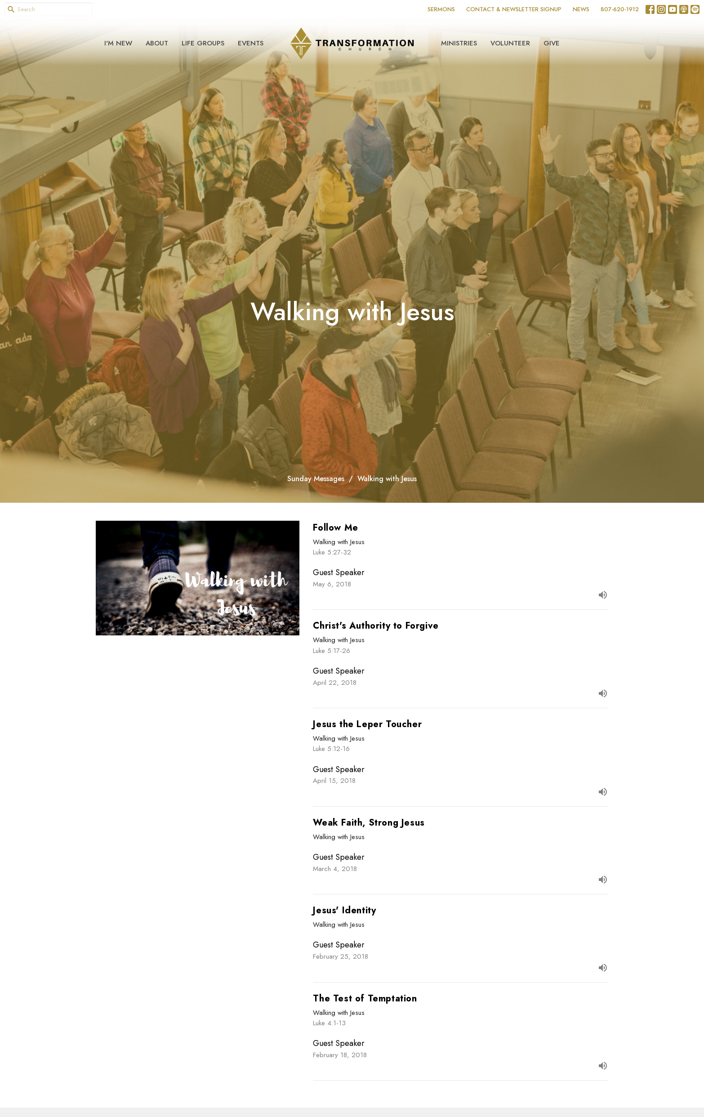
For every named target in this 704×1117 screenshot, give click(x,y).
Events (250, 43)
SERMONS (441, 9)
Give (552, 43)
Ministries (459, 43)
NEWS (581, 9)
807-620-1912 (620, 9)
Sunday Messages (315, 479)
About (157, 43)
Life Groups (203, 43)
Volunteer (510, 43)
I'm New (118, 43)
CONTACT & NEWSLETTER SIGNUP (513, 9)
